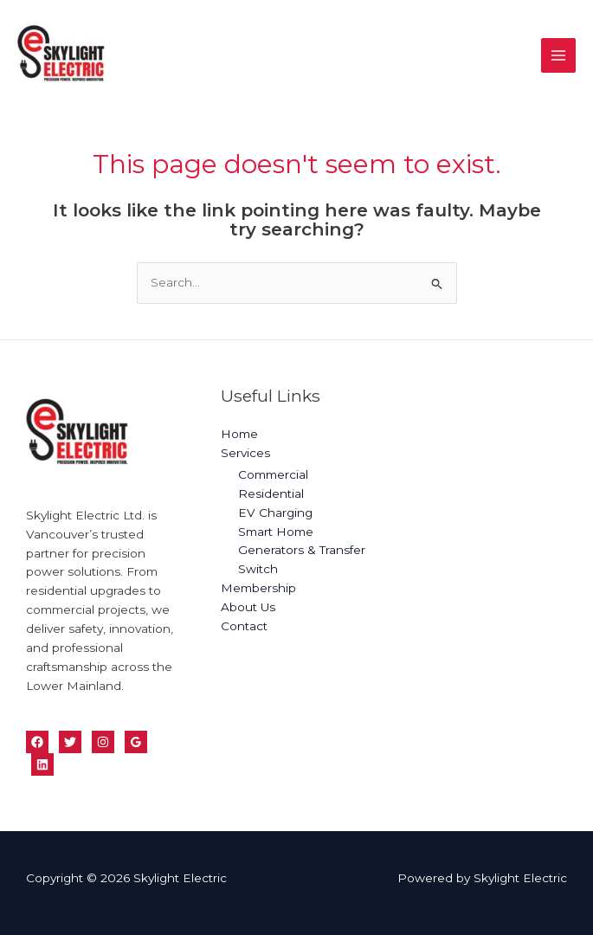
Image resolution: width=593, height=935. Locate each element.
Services (245, 453)
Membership (258, 588)
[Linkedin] (42, 764)
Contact (244, 626)
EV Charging (275, 512)
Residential (271, 493)
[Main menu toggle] (559, 56)
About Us (248, 607)
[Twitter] (70, 742)
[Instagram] (103, 742)
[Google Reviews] (136, 742)
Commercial (273, 474)
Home (239, 434)
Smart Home (275, 531)
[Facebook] (37, 742)
